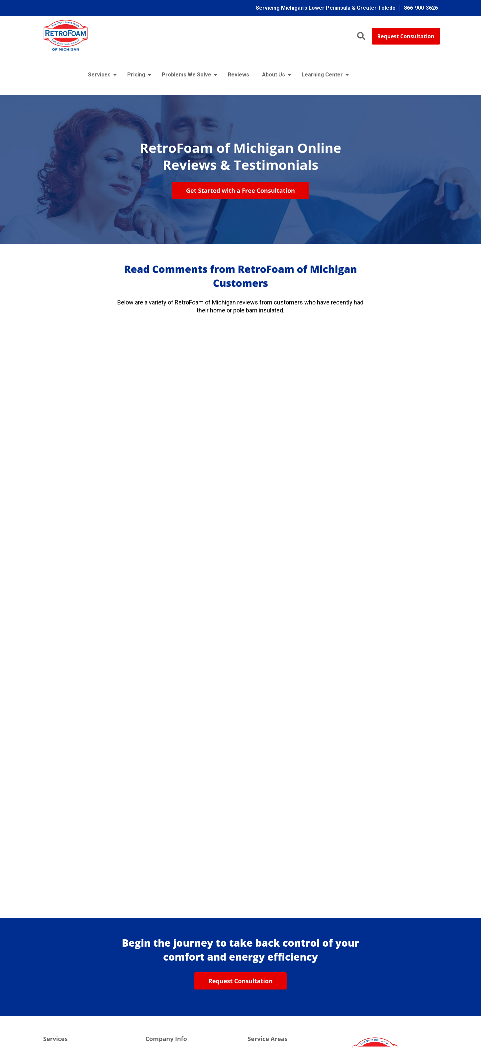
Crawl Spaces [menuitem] (59, 978)
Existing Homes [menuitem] (61, 896)
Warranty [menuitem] (155, 937)
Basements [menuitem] (56, 992)
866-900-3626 (367, 942)
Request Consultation (405, 36)
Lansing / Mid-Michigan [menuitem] (275, 910)
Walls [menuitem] (49, 965)
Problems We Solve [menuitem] (186, 75)
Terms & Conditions (316, 1022)
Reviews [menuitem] (238, 75)
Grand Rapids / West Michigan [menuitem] (282, 923)
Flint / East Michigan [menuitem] (271, 896)
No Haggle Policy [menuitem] (165, 923)
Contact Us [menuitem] (158, 978)
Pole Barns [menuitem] (56, 923)
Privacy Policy (275, 1022)
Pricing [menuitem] (136, 75)
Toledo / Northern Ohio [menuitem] (273, 965)
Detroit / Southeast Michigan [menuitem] (280, 951)
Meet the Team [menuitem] (162, 910)
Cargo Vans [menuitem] (56, 937)
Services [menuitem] (99, 75)
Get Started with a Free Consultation (240, 191)
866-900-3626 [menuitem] (421, 8)
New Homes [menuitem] (57, 910)
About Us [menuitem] (273, 75)
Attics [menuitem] (50, 951)
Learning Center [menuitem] (322, 75)
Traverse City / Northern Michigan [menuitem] (286, 937)
